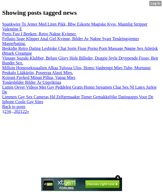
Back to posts (13, 106)
